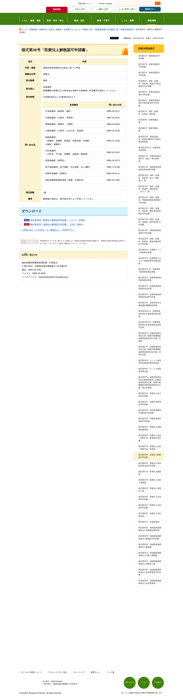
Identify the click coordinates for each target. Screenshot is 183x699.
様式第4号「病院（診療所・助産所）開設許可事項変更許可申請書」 (149, 83)
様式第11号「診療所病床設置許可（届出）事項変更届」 (149, 158)
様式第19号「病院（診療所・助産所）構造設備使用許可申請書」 (149, 241)
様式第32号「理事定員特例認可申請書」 (149, 403)
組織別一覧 (87, 29)
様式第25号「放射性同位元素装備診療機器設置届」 (149, 304)
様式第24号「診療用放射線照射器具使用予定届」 (149, 295)
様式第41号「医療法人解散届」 (149, 473)
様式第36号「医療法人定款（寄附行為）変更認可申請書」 (149, 438)
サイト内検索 (117, 3)
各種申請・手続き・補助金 (50, 29)
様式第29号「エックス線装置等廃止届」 (149, 370)
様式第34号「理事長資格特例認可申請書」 (149, 420)
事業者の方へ (150, 9)
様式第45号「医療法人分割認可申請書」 (149, 506)
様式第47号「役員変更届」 (149, 522)
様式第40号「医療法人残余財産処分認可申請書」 (149, 464)
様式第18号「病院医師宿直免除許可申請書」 (149, 231)
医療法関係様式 (127, 29)
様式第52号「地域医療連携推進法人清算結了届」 (149, 562)
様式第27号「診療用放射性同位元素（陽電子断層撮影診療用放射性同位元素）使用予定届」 (149, 351)
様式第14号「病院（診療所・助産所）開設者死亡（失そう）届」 (148, 189)
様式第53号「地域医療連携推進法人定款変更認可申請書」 (149, 572)
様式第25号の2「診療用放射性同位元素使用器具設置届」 (149, 313)
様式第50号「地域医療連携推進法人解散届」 (149, 545)
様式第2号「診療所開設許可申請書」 (149, 65)
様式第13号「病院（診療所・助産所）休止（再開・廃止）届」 (149, 178)
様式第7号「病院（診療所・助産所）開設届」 (148, 112)
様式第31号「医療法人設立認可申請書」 (149, 394)
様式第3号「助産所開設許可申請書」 (149, 74)
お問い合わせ (130, 682)
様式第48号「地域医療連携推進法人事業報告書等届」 (149, 529)
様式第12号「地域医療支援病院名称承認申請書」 (149, 168)
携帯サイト (95, 672)
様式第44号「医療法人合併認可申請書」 (149, 498)
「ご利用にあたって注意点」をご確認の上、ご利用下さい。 (47, 230)
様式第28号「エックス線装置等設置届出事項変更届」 (149, 361)
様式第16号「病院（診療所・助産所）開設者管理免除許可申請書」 (149, 211)
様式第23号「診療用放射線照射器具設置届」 (149, 287)
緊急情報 (57, 9)
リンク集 (110, 672)
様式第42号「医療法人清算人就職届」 (149, 481)
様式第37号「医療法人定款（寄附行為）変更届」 (149, 447)
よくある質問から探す (126, 9)
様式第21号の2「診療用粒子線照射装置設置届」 (149, 270)
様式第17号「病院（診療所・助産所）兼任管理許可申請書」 (149, 222)
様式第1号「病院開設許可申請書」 (149, 57)
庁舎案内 (158, 682)
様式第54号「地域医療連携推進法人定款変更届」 (149, 582)
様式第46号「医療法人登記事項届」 (149, 514)
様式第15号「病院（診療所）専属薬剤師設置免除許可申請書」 (149, 200)
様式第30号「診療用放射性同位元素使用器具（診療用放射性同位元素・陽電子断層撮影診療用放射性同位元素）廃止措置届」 (149, 382)
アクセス (144, 682)
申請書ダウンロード (72, 29)
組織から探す (103, 9)
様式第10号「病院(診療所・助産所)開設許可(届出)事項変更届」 (149, 139)
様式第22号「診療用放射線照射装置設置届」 (149, 279)
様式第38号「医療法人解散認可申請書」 (149, 456)
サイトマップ (78, 672)
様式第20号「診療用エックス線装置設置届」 (149, 251)
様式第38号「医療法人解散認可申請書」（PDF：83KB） (57, 224)
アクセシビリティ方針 (57, 672)
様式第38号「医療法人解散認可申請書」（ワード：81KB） (58, 220)
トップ (25, 29)
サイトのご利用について (31, 672)
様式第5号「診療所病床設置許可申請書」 (149, 93)
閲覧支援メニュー (85, 3)
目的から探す (80, 9)
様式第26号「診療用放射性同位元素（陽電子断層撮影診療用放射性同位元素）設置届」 (149, 337)
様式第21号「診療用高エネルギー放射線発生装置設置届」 (149, 260)
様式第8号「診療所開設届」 (148, 121)
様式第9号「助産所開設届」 (148, 129)
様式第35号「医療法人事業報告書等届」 (149, 428)
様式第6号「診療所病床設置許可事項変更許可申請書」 (149, 103)
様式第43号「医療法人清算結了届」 (149, 489)
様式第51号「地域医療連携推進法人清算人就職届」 (149, 554)
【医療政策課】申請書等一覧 (106, 29)
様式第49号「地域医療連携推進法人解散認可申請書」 (149, 537)
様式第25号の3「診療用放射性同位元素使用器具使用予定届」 (149, 324)
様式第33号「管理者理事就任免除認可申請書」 (149, 411)
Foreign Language (105, 3)
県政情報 (33, 29)
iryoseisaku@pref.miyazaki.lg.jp (53, 277)
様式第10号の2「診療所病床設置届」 (149, 149)
